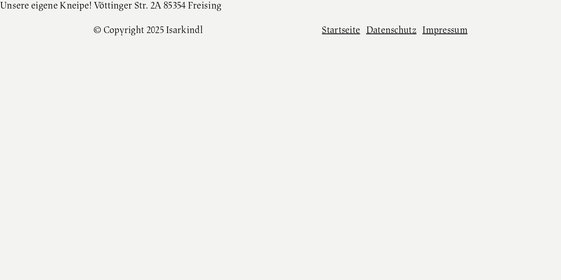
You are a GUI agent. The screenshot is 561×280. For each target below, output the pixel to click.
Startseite (341, 30)
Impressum (445, 30)
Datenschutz (391, 30)
